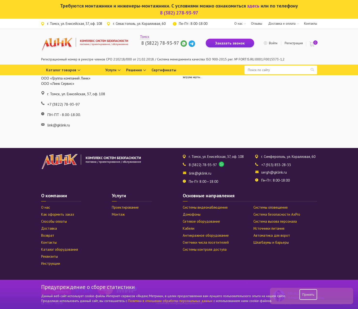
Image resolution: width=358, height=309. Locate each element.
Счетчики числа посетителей (206, 242)
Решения (136, 70)
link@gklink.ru (200, 173)
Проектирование (125, 207)
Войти (273, 43)
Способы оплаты (54, 221)
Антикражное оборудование (206, 235)
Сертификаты (164, 69)
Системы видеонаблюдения (205, 207)
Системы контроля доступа (205, 249)
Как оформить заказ (57, 214)
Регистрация (294, 43)
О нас (238, 23)
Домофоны (191, 214)
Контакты (310, 23)
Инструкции (50, 263)
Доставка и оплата (282, 23)
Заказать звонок (230, 43)
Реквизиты (49, 256)
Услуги (113, 70)
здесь (253, 6)
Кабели (188, 228)
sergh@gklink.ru (274, 172)
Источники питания (268, 228)
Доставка (49, 228)
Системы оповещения (270, 207)
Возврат (47, 235)
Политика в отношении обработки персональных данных (170, 301)
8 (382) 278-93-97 (179, 13)
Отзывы (256, 23)
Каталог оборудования (59, 249)
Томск (144, 36)
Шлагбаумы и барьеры (271, 242)
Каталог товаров (63, 70)
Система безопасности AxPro (276, 214)
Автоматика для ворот (271, 235)
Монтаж (118, 214)
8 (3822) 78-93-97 (160, 43)
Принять (308, 294)
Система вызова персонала (275, 221)
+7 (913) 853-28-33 (276, 164)
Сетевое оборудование (201, 221)
